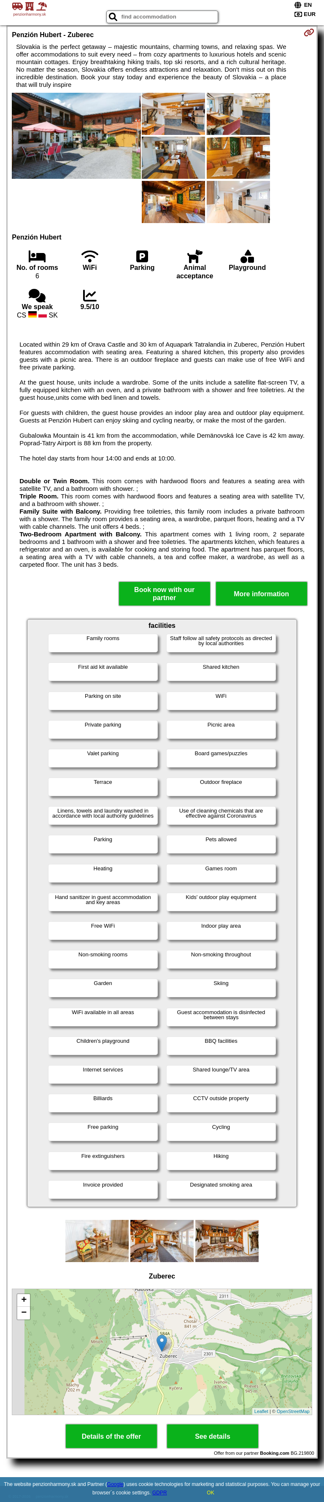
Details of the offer (111, 1436)
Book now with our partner (164, 593)
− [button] (24, 1313)
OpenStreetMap (293, 1411)
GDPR (159, 1493)
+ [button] (24, 1300)
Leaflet (261, 1411)
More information (261, 594)
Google (115, 1484)
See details (212, 1436)
